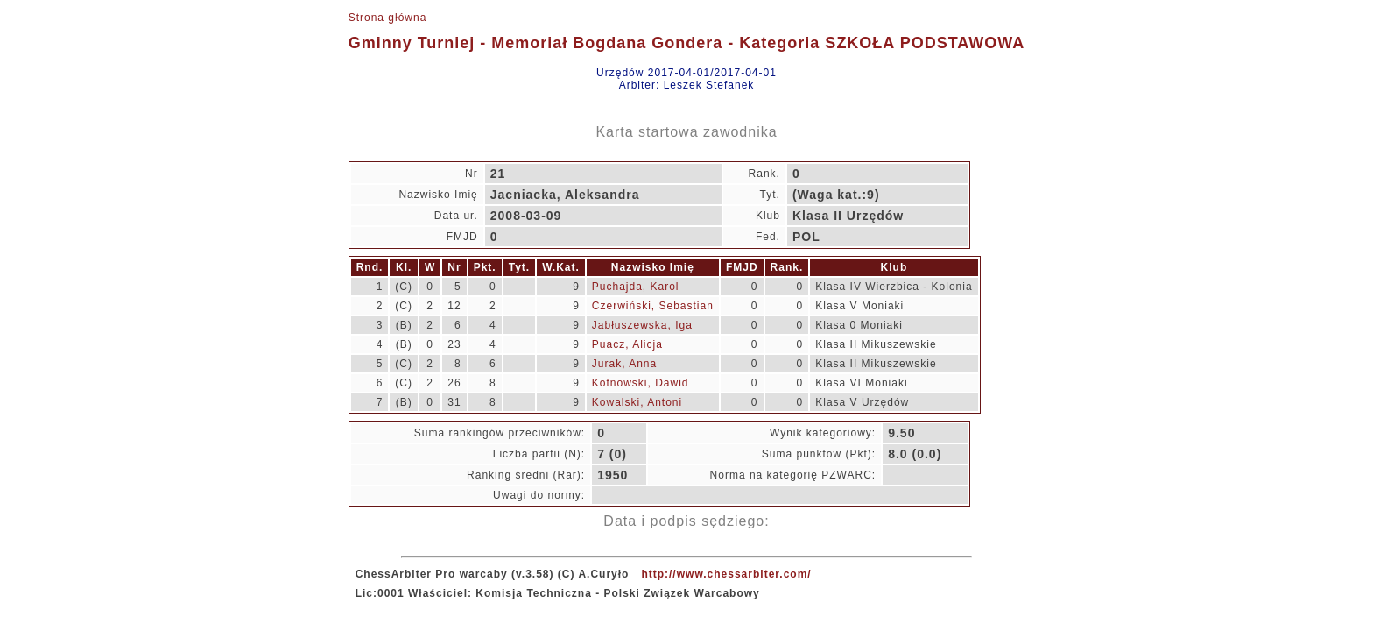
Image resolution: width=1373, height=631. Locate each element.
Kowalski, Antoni (637, 402)
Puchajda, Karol (635, 286)
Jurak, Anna (624, 364)
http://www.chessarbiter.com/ (726, 574)
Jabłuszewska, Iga (642, 325)
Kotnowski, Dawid (640, 383)
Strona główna (388, 17)
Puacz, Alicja (627, 344)
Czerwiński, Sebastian (653, 306)
